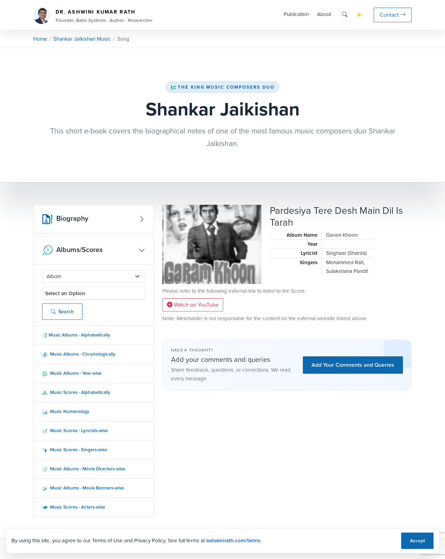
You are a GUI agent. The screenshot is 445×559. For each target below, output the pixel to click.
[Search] (344, 14)
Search (62, 311)
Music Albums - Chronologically (78, 354)
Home (40, 39)
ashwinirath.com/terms (233, 540)
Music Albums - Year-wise (72, 373)
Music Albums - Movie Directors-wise (83, 468)
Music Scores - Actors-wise (73, 507)
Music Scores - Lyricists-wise (75, 430)
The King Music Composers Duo (222, 87)
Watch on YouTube (193, 305)
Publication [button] (296, 14)
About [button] (324, 14)
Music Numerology (65, 411)
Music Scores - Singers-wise (74, 449)
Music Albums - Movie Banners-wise (83, 488)
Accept (417, 540)
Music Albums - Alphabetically (76, 335)
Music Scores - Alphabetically (76, 392)
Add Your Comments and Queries (353, 365)
